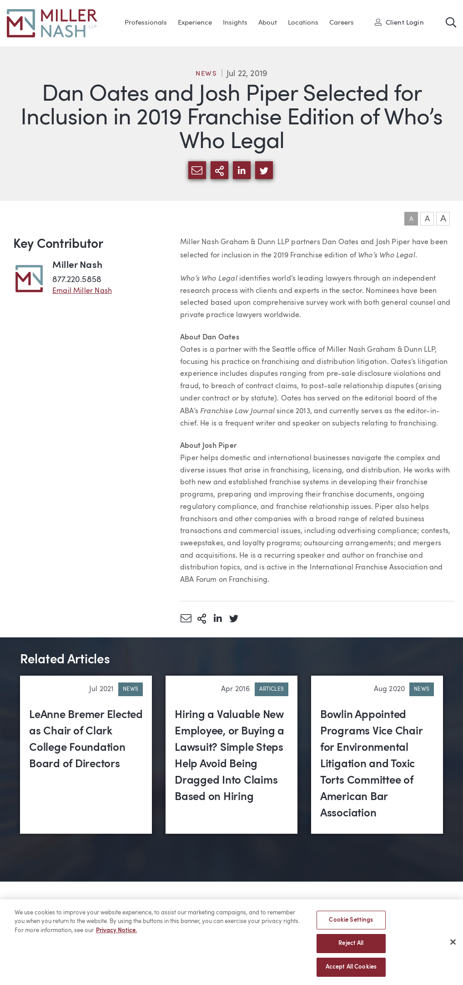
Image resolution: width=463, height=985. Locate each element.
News (206, 74)
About (267, 23)
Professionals (146, 23)
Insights (235, 23)
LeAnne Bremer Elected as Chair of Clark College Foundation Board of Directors (86, 740)
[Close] (453, 945)
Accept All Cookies (351, 971)
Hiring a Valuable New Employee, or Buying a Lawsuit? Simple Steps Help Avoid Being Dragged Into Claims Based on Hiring (229, 756)
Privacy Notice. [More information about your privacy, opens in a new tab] (116, 934)
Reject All (350, 947)
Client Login (399, 22)
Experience (195, 23)
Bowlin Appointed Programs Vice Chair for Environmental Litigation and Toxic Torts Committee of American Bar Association (371, 764)
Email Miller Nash (82, 291)
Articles (271, 689)
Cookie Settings (351, 923)
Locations (303, 23)
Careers (341, 23)
